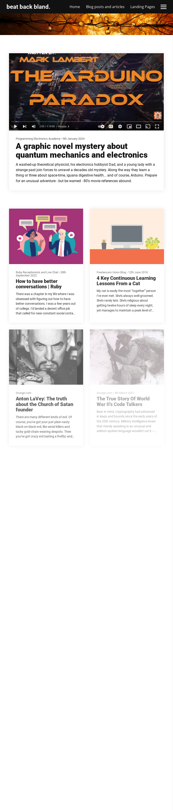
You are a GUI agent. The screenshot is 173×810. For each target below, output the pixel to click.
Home (75, 6)
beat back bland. (28, 6)
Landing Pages (142, 6)
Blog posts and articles (105, 6)
